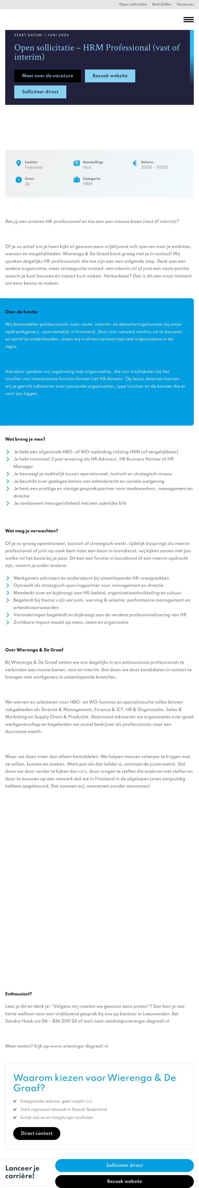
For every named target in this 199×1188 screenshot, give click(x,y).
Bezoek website (110, 76)
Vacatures (185, 4)
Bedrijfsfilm (161, 4)
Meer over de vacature (47, 76)
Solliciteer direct (40, 92)
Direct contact (37, 1133)
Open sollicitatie (133, 4)
